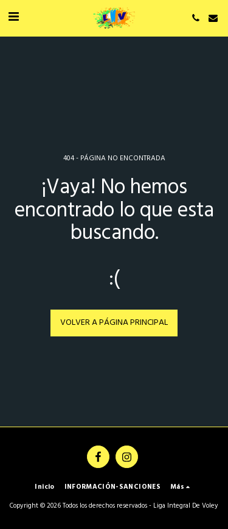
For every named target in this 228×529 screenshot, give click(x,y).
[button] (13, 18)
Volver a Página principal (114, 323)
